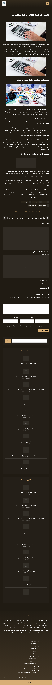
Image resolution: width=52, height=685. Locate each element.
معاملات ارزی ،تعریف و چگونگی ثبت (26, 376)
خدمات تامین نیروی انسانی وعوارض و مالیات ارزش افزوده (26, 455)
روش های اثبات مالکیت (26, 584)
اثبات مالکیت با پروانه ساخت (26, 597)
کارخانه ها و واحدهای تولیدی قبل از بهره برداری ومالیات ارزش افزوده (26, 389)
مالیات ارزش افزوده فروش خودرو (26, 468)
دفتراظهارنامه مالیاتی (42, 205)
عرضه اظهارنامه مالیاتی (32, 205)
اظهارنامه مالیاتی (24, 202)
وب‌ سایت (15, 317)
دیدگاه (47, 302)
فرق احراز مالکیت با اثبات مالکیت (26, 571)
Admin (44, 202)
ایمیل (32, 317)
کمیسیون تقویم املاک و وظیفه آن (26, 403)
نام (48, 317)
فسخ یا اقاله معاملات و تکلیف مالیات (26, 363)
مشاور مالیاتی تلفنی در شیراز (26, 429)
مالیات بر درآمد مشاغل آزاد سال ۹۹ (26, 416)
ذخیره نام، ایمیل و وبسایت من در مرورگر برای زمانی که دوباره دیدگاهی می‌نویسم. (26, 326)
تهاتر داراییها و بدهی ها (26, 442)
